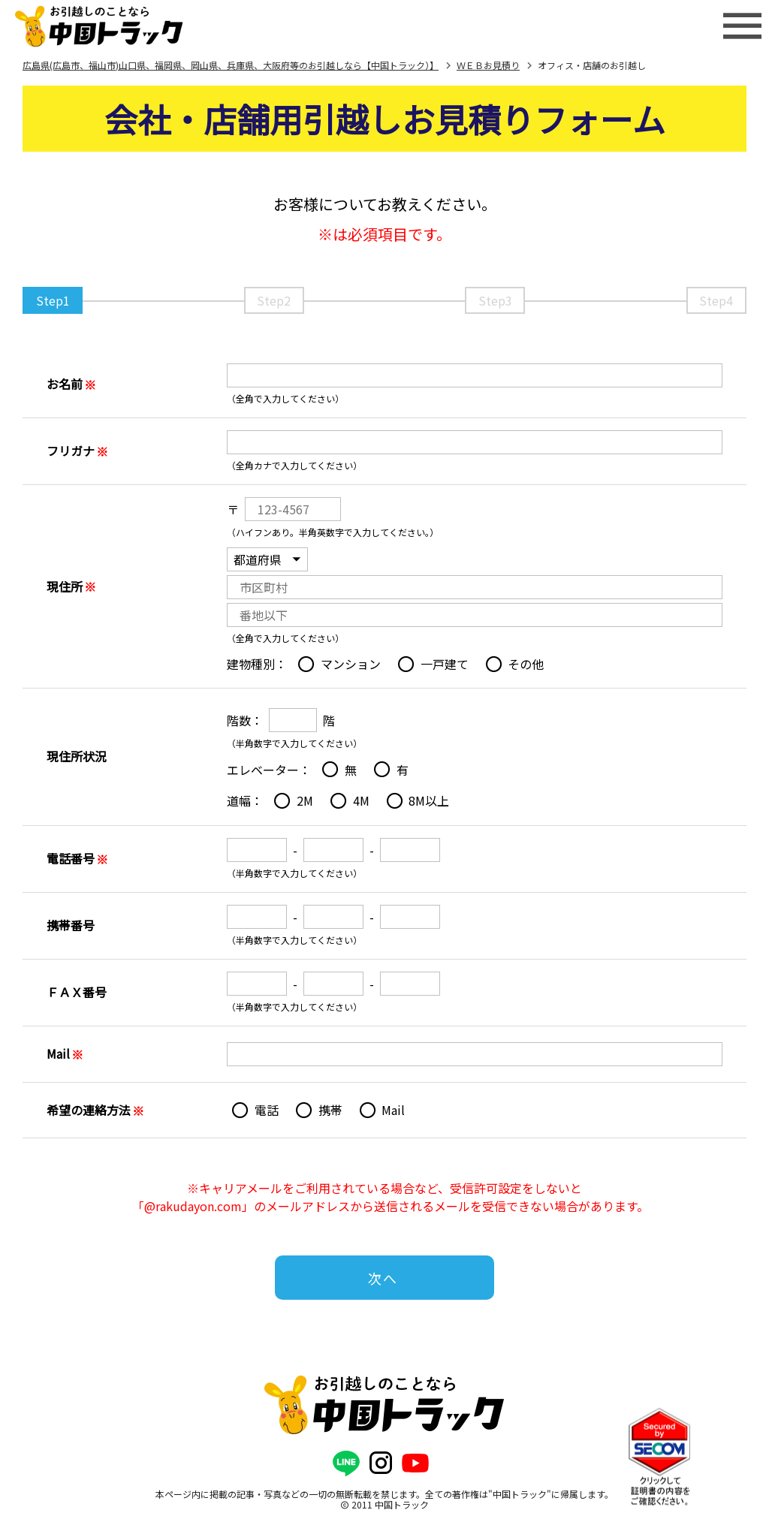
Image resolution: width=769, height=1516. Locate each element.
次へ (383, 1278)
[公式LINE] (346, 1463)
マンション (351, 664)
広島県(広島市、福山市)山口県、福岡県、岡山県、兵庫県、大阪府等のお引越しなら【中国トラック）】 (231, 65)
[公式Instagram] (380, 1463)
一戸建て (445, 664)
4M (361, 800)
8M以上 (429, 800)
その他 (526, 664)
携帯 (330, 1110)
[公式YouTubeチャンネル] (415, 1463)
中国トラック (402, 1504)
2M (305, 800)
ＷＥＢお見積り (488, 65)
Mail (393, 1110)
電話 (267, 1110)
